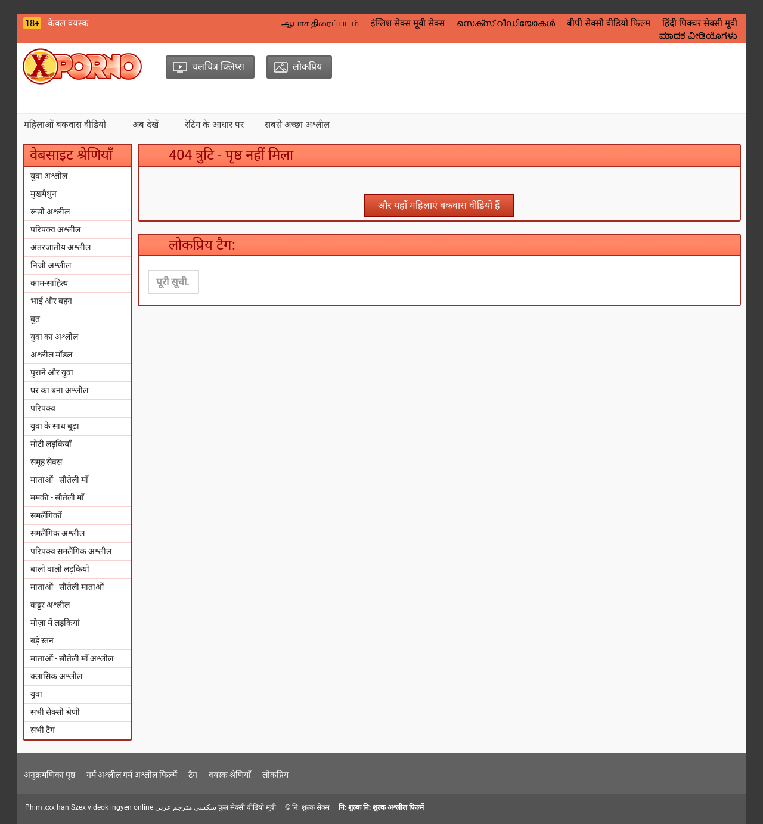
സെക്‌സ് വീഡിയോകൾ (506, 23)
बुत (35, 319)
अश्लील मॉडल (51, 354)
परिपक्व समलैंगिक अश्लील (70, 551)
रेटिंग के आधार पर (214, 124)
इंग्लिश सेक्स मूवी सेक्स (408, 23)
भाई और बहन (51, 301)
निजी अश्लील (50, 265)
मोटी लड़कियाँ (51, 444)
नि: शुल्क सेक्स (311, 807)
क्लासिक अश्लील (56, 676)
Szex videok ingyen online (112, 807)
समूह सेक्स (46, 462)
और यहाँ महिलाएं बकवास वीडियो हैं (439, 205)
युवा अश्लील (48, 176)
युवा (36, 694)
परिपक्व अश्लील (55, 229)
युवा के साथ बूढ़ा (54, 426)
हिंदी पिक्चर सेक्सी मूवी (699, 23)
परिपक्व (42, 408)
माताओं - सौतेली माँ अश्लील (71, 658)
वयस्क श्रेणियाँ (230, 774)
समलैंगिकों (46, 515)
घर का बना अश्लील (59, 390)
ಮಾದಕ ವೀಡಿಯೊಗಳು (698, 35)
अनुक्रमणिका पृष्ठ (49, 774)
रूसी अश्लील (50, 211)
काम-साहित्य (49, 283)
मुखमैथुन (43, 193)
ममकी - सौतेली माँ (57, 497)
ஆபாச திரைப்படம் (320, 23)
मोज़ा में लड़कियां (55, 622)
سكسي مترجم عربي (185, 807)
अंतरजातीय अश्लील (60, 247)
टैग (192, 774)
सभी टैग (42, 730)
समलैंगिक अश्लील (57, 533)
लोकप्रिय (275, 774)
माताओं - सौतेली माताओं (67, 587)
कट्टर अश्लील (50, 605)
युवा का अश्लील (54, 336)
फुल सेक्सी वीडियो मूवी (247, 807)
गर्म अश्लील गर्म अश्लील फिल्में (131, 774)
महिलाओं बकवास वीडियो (65, 124)
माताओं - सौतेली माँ (59, 479)
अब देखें (145, 124)
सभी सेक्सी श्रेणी (55, 712)
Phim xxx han (47, 807)
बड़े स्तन (42, 640)
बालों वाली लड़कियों (59, 569)
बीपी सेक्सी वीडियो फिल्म (608, 23)
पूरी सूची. (173, 282)
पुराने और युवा (51, 372)
